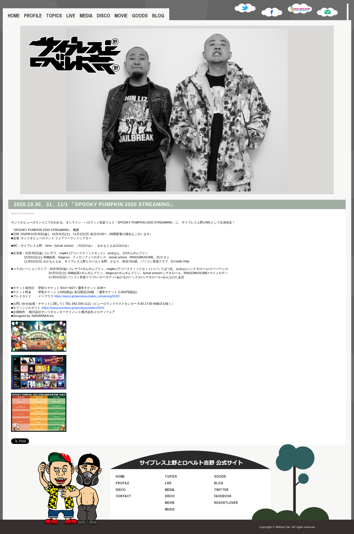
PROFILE (33, 15)
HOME (14, 15)
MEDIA (86, 15)
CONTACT (123, 496)
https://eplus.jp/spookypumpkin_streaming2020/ (86, 296)
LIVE (70, 15)
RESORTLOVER (226, 502)
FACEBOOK (222, 496)
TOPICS (54, 15)
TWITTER (221, 489)
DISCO (103, 15)
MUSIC (170, 509)
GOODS (140, 15)
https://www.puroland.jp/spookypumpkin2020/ (73, 307)
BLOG (158, 15)
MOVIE (120, 15)
